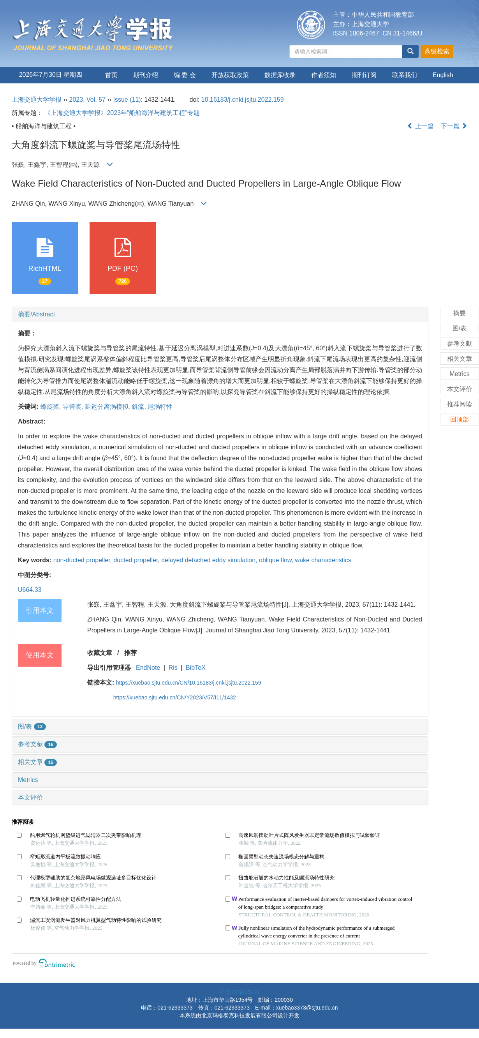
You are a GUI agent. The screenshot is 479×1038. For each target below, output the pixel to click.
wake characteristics (323, 560)
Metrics (28, 780)
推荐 (130, 653)
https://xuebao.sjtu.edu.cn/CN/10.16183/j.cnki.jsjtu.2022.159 (188, 683)
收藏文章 (99, 653)
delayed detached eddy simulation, (210, 560)
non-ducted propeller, (83, 560)
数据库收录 (280, 75)
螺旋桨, (52, 406)
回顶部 (459, 419)
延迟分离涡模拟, (108, 406)
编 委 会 (185, 75)
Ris (173, 667)
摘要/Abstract (36, 314)
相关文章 (37, 762)
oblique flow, (277, 560)
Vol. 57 (96, 99)
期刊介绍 (145, 75)
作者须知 (323, 75)
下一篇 (454, 126)
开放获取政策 (230, 75)
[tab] (220, 314)
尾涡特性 (160, 406)
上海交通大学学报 (37, 99)
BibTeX (196, 667)
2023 (76, 99)
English (443, 75)
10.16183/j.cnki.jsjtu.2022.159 (242, 99)
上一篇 (420, 126)
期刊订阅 (364, 75)
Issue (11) (127, 99)
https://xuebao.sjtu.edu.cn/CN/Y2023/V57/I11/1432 (174, 697)
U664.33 (30, 589)
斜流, (140, 406)
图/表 (32, 726)
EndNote (148, 667)
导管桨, (74, 406)
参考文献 (37, 744)
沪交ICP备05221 (239, 992)
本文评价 (30, 797)
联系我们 (404, 75)
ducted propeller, (137, 560)
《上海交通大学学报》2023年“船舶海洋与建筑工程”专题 (121, 112)
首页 (111, 75)
